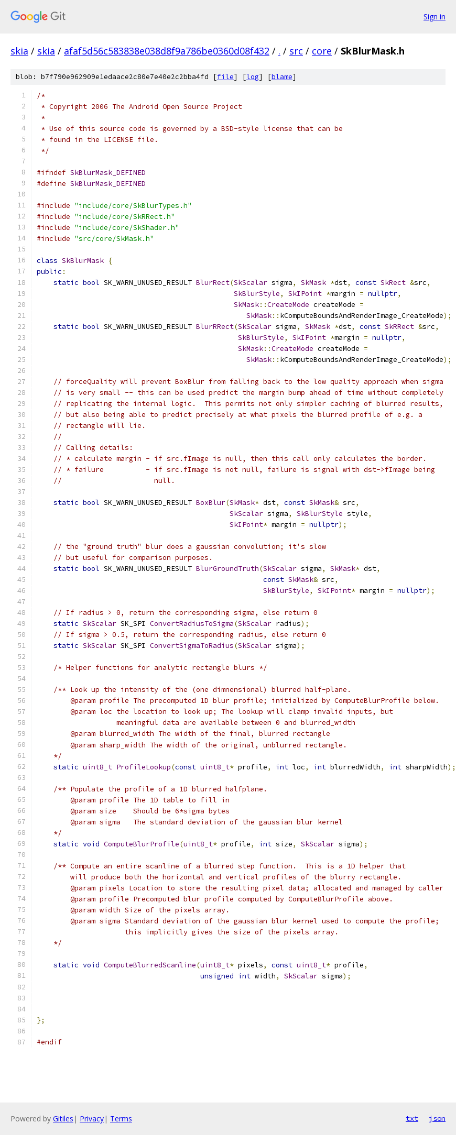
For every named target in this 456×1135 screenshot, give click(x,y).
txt (412, 1118)
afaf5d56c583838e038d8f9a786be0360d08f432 (166, 51)
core (322, 51)
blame (282, 76)
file (225, 76)
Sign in (435, 16)
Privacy (92, 1118)
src (296, 51)
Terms (121, 1118)
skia (19, 51)
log (252, 76)
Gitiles (63, 1118)
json (437, 1118)
